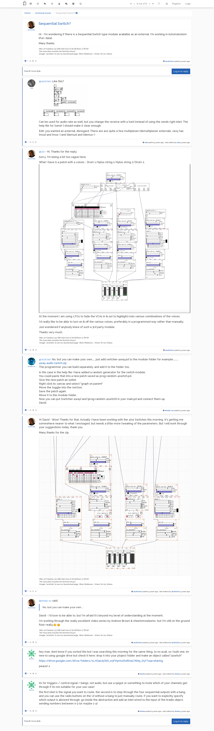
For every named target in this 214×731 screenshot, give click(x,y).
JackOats (31, 30)
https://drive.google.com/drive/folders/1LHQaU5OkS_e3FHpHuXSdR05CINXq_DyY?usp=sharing (101, 660)
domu (31, 659)
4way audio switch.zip (53, 363)
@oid (41, 151)
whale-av (31, 366)
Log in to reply (181, 71)
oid (31, 88)
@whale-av (45, 600)
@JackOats (45, 81)
